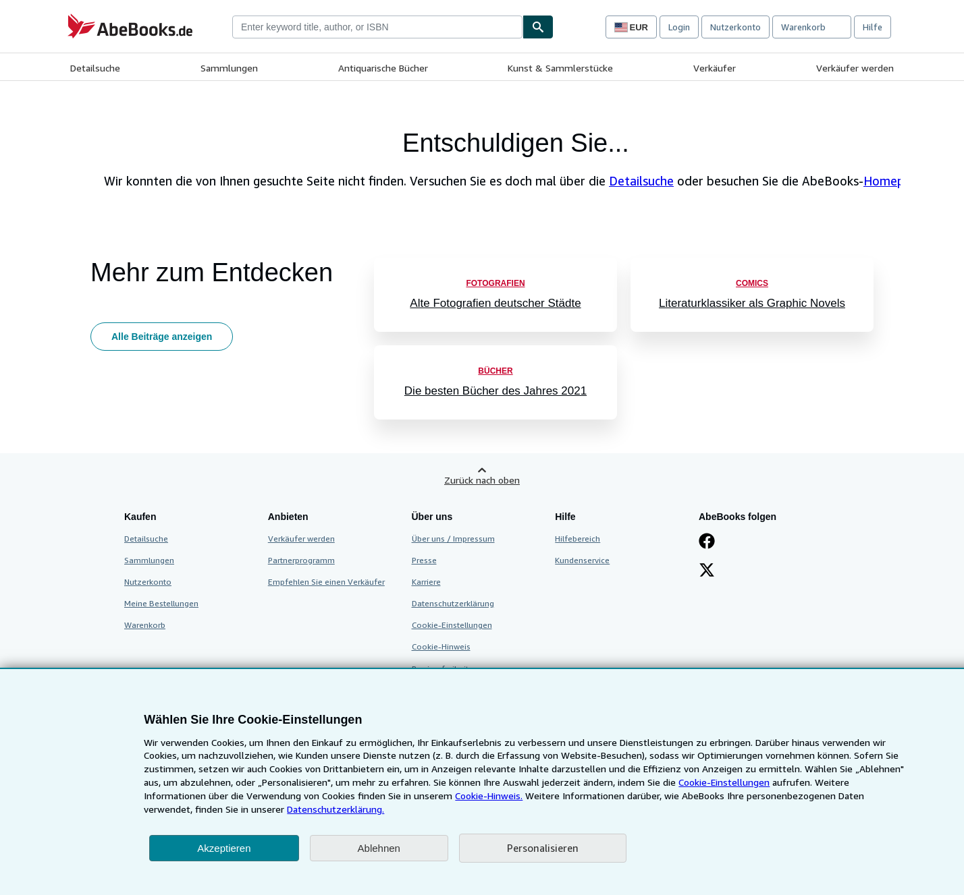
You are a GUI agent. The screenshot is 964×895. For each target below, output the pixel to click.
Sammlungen (229, 68)
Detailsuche (95, 68)
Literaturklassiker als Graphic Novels (752, 303)
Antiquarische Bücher (383, 68)
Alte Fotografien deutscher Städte (495, 303)
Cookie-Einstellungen (724, 782)
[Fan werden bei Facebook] (707, 542)
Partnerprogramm (301, 560)
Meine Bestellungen (161, 603)
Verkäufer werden (855, 68)
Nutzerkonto (735, 27)
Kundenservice (582, 560)
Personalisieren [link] (543, 848)
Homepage (894, 180)
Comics (752, 283)
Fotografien (495, 283)
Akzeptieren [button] (223, 848)
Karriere (426, 582)
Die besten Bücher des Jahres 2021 (495, 390)
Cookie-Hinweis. (489, 795)
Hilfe (872, 27)
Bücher (495, 371)
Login (679, 27)
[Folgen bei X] (707, 571)
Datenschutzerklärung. (335, 809)
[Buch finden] (538, 27)
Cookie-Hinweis (441, 646)
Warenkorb (144, 625)
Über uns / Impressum (453, 538)
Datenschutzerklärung (453, 603)
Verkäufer (714, 68)
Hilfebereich (577, 538)
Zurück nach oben (482, 480)
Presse (424, 560)
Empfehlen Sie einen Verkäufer (326, 582)
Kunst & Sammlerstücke (560, 68)
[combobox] (377, 27)
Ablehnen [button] (379, 848)
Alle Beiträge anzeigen (161, 336)
